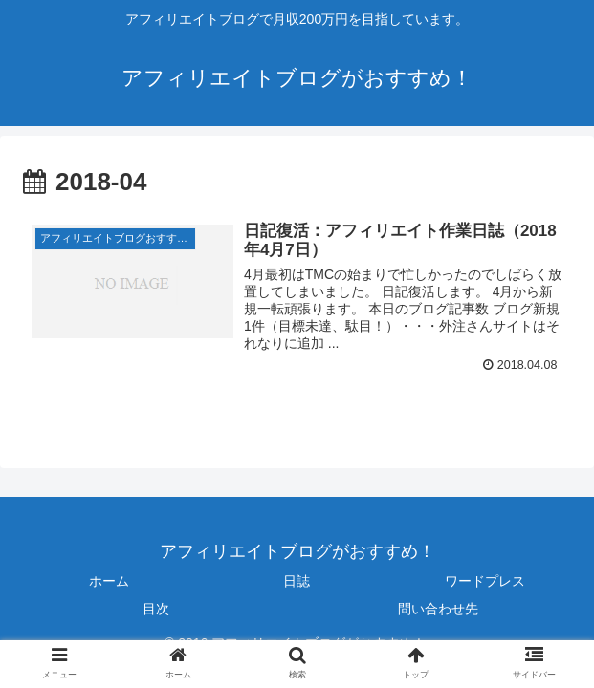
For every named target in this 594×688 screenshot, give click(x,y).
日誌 (296, 581)
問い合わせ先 (438, 609)
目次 (156, 609)
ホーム (109, 581)
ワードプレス (485, 581)
